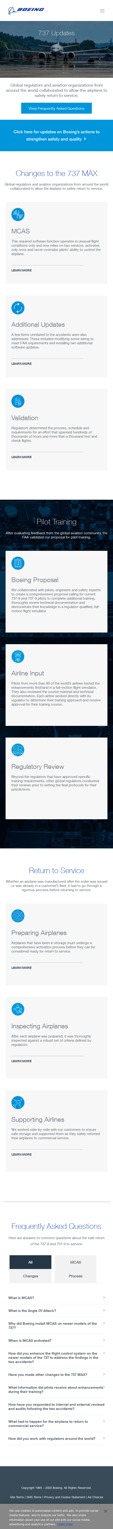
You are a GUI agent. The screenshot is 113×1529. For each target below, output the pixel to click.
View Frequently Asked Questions (56, 108)
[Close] (105, 1514)
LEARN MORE (21, 270)
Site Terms (17, 1497)
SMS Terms (34, 1497)
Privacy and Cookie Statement (64, 1497)
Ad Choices (95, 1497)
